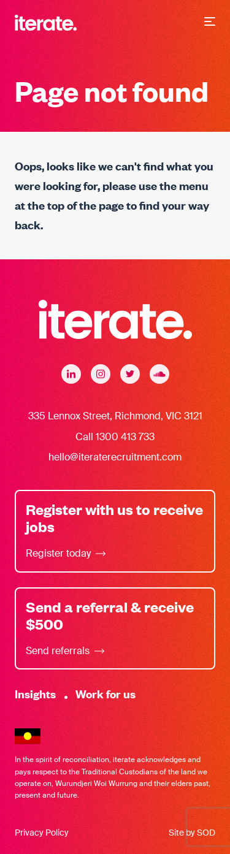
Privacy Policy (42, 832)
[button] (209, 23)
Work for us (105, 693)
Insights (35, 693)
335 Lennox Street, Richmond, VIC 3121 (115, 416)
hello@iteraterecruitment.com (115, 457)
